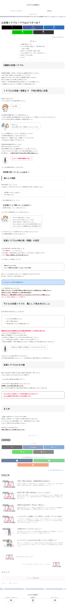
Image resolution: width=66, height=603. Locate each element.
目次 (31, 41)
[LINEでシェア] (22, 32)
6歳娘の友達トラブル (26, 44)
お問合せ (33, 597)
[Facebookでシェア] (33, 27)
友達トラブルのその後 (26, 55)
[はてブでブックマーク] (54, 27)
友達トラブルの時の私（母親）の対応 (30, 50)
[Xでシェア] (12, 27)
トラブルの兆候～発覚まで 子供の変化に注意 (33, 46)
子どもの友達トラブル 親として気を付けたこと (33, 53)
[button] (43, 32)
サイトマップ (54, 597)
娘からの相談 (26, 48)
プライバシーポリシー (11, 597)
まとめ (23, 57)
